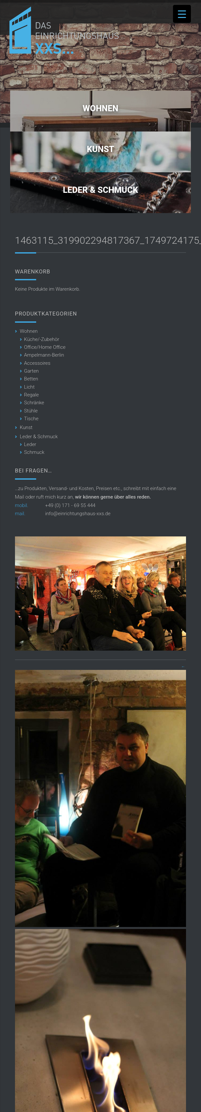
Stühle (31, 411)
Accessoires (37, 363)
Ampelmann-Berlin (44, 355)
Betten (31, 379)
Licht (29, 387)
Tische (31, 419)
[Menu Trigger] (182, 14)
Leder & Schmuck (100, 190)
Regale (31, 395)
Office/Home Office (44, 347)
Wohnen (100, 108)
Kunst (100, 149)
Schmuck (34, 452)
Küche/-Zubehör (41, 339)
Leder (30, 444)
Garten (31, 371)
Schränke (34, 403)
